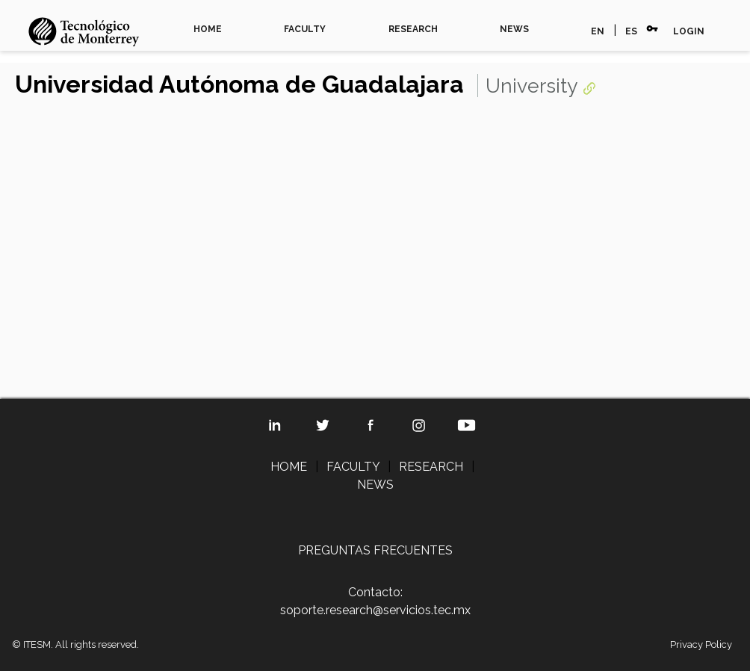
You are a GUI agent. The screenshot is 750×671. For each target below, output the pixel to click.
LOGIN (688, 31)
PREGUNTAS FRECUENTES (375, 550)
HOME (207, 29)
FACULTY (305, 29)
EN (597, 31)
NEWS (514, 29)
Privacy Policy (701, 644)
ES (631, 31)
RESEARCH (413, 29)
